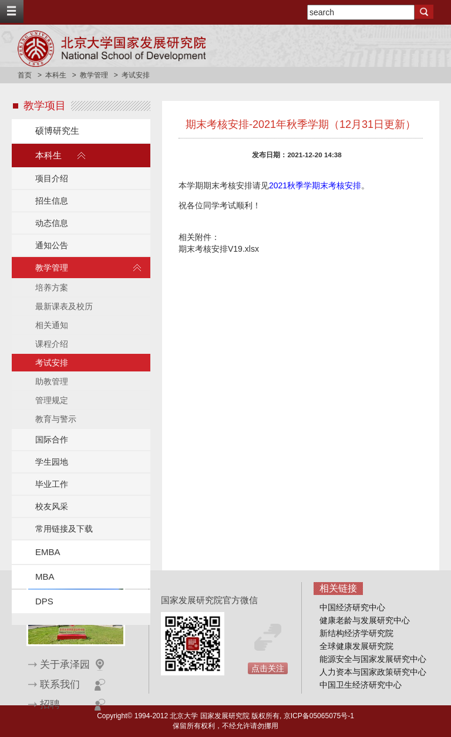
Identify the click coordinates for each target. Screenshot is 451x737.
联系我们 (60, 684)
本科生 (55, 75)
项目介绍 (51, 178)
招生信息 (51, 200)
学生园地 (51, 461)
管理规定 (51, 400)
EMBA (47, 552)
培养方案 (51, 287)
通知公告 (51, 245)
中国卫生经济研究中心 (360, 684)
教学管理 (94, 75)
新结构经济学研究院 (356, 633)
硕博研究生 (57, 131)
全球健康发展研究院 (356, 646)
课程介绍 (51, 344)
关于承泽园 (65, 664)
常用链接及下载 (64, 528)
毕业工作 (51, 484)
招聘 (50, 704)
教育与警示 (55, 419)
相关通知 (51, 325)
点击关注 (267, 668)
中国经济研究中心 (352, 607)
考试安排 (51, 362)
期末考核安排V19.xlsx (219, 248)
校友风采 (51, 506)
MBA (45, 577)
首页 (25, 75)
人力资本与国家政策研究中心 (372, 672)
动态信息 (51, 223)
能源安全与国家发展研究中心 (372, 659)
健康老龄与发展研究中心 (364, 620)
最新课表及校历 (64, 306)
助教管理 (51, 381)
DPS (44, 601)
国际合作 (51, 439)
